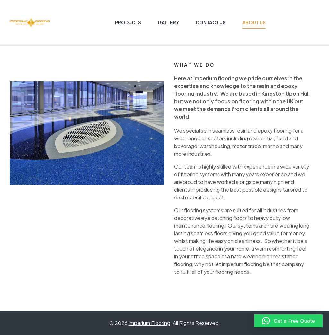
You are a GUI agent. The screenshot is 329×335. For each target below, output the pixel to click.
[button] (288, 320)
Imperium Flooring (149, 323)
